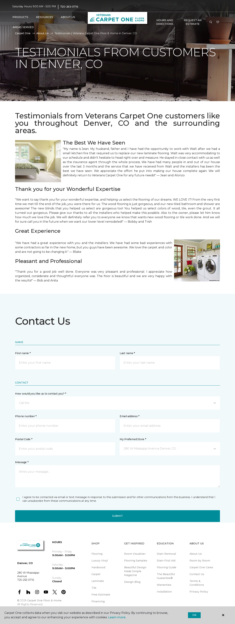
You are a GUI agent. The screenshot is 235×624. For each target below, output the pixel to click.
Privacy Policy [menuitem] (198, 591)
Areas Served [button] (23, 27)
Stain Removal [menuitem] (166, 553)
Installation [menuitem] (164, 591)
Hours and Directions (164, 22)
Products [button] (20, 17)
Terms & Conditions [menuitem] (196, 582)
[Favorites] (217, 22)
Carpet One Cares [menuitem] (201, 567)
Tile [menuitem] (93, 587)
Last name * (127, 353)
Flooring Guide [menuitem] (166, 567)
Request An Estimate (192, 22)
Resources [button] (44, 17)
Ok (194, 615)
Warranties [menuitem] (164, 584)
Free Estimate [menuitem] (100, 594)
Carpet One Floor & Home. (44, 600)
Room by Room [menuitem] (199, 560)
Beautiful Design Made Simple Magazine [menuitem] (135, 571)
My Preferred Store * (133, 439)
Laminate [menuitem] (97, 581)
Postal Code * (23, 439)
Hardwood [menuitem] (98, 567)
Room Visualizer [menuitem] (135, 553)
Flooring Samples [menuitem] (135, 560)
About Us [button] (68, 17)
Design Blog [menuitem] (132, 582)
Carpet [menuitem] (95, 574)
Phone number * (26, 416)
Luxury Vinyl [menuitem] (99, 560)
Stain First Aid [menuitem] (166, 560)
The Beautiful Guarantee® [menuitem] (166, 576)
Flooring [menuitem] (96, 553)
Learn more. (117, 617)
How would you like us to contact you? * (40, 393)
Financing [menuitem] (98, 601)
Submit (117, 516)
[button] (210, 22)
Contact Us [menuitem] (196, 574)
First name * (23, 353)
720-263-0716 (69, 6)
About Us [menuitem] (195, 553)
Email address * (129, 416)
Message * (21, 462)
